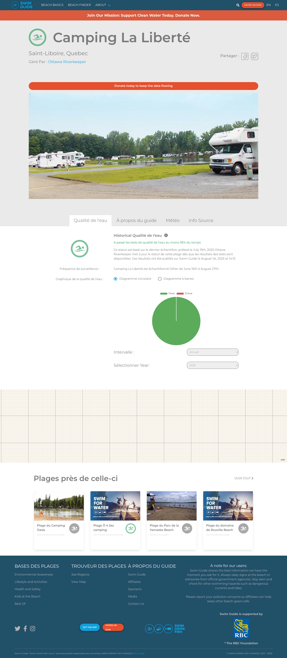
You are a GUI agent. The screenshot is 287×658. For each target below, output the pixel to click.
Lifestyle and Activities (31, 582)
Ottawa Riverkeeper (67, 61)
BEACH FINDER (79, 5)
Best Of (20, 604)
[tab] (90, 220)
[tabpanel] (143, 302)
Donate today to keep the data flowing (143, 86)
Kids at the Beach (27, 596)
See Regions (80, 574)
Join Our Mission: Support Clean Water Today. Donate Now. (143, 15)
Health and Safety (28, 589)
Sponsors (135, 589)
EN (268, 5)
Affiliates (134, 582)
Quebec (77, 53)
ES (277, 5)
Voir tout (243, 478)
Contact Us (136, 604)
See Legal (139, 653)
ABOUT (100, 5)
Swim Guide (137, 574)
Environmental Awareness (34, 574)
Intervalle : (124, 352)
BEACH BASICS (52, 5)
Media (132, 596)
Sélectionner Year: (131, 365)
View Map (78, 582)
